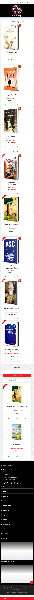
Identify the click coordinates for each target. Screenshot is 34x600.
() (23, 2)
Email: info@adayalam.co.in (11, 478)
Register (5, 519)
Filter (17, 598)
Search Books (17, 375)
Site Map (5, 533)
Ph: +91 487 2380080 (9, 480)
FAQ (4, 529)
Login (4, 515)
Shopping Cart (7, 524)
